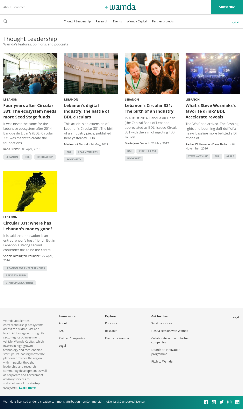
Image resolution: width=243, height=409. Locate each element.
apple (230, 156)
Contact (19, 7)
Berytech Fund (16, 275)
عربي (236, 21)
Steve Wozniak (198, 156)
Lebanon (10, 99)
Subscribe (227, 7)
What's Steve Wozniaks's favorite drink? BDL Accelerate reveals (211, 111)
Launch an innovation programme (165, 352)
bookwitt (134, 158)
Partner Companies (72, 338)
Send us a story (161, 323)
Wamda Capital (137, 21)
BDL (27, 157)
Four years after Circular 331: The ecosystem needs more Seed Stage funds (29, 111)
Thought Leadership (77, 21)
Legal (62, 346)
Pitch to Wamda (162, 361)
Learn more (27, 387)
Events (117, 21)
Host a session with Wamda (169, 331)
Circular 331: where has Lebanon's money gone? (27, 226)
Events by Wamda (117, 338)
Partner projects (163, 21)
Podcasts (111, 323)
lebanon (12, 157)
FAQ (61, 331)
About (7, 7)
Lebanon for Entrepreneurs (25, 268)
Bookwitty (73, 159)
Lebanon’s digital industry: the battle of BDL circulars (86, 111)
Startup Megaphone (19, 283)
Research (102, 21)
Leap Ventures (88, 152)
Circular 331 (44, 157)
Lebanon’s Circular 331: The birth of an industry (149, 108)
